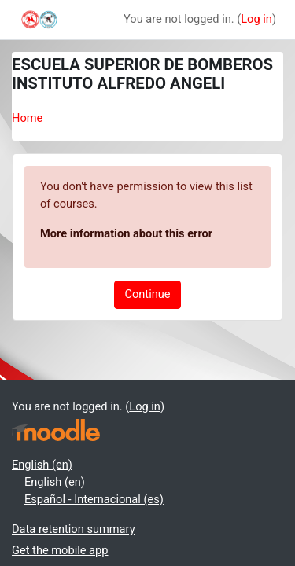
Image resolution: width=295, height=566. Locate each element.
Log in (256, 19)
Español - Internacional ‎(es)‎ (94, 499)
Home (27, 118)
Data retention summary (73, 529)
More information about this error (126, 233)
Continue (147, 294)
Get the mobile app (60, 550)
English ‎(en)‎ (42, 465)
